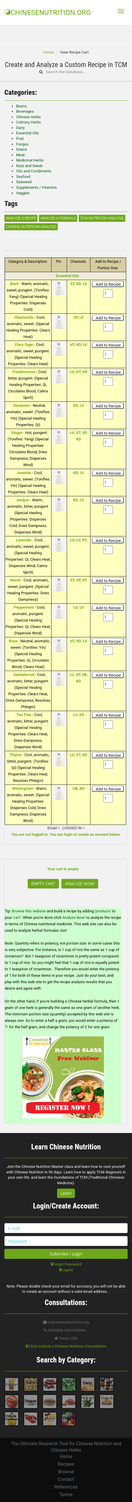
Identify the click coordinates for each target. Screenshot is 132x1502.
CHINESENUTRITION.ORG (48, 12)
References (66, 1487)
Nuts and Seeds (29, 166)
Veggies (23, 193)
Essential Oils (27, 133)
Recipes (66, 1464)
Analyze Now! (80, 883)
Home (48, 52)
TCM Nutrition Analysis (102, 218)
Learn (66, 1193)
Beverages (25, 111)
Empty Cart (43, 883)
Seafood (23, 176)
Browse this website (29, 911)
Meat (20, 155)
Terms (66, 1494)
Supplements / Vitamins (36, 187)
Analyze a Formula (58, 218)
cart (16, 917)
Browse (66, 1471)
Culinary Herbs (28, 122)
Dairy (20, 128)
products (102, 911)
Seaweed (24, 182)
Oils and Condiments (33, 171)
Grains (21, 149)
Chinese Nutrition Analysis (31, 226)
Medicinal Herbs (30, 160)
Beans (21, 106)
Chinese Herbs (28, 117)
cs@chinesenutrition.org (66, 1322)
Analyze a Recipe (21, 218)
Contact (66, 1479)
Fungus (22, 144)
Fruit (20, 138)
